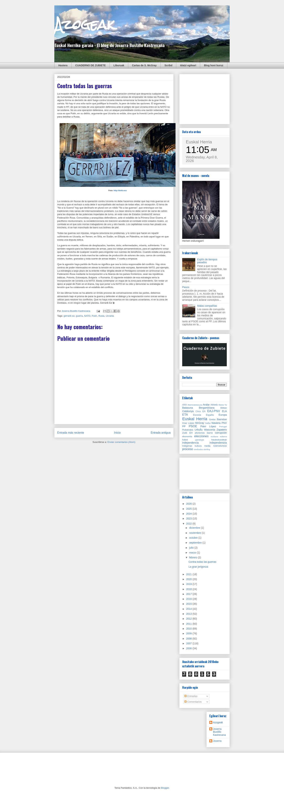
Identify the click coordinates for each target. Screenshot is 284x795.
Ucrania (110, 315)
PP (184, 426)
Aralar (206, 404)
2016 (189, 598)
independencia (190, 442)
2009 (189, 633)
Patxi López (208, 426)
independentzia (218, 442)
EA (204, 411)
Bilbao (223, 408)
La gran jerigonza (198, 566)
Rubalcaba (187, 430)
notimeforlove (220, 446)
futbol (185, 440)
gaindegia (199, 440)
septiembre (195, 542)
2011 (189, 623)
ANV (184, 405)
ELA (224, 411)
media (207, 446)
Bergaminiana (206, 407)
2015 (189, 603)
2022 (189, 523)
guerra (79, 315)
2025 (189, 508)
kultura (198, 446)
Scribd (168, 65)
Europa (223, 414)
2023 (189, 518)
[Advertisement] (209, 98)
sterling (206, 449)
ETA (185, 414)
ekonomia (187, 436)
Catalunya (188, 411)
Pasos (185, 287)
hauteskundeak (219, 440)
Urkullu (198, 429)
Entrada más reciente (70, 432)
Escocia (197, 415)
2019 (189, 584)
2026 (189, 503)
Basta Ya (223, 405)
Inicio (117, 432)
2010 (189, 628)
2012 (189, 618)
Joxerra (217, 740)
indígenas (187, 446)
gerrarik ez (69, 315)
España (210, 415)
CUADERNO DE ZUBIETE (90, 65)
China (198, 411)
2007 (189, 643)
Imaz (184, 423)
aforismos (200, 433)
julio (191, 547)
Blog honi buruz (213, 65)
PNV (224, 422)
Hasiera (63, 65)
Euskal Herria (199, 141)
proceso (187, 449)
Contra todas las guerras (202, 561)
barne (210, 433)
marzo (193, 552)
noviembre (195, 532)
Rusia (101, 315)
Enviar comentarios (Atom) (121, 442)
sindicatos (198, 449)
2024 (189, 513)
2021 (189, 574)
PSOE (193, 426)
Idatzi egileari (188, 65)
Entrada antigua (161, 432)
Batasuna (187, 407)
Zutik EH (187, 433)
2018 (189, 589)
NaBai (208, 423)
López (191, 423)
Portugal (223, 426)
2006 (189, 648)
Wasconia (209, 429)
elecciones (201, 436)
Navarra (216, 422)
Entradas (190, 696)
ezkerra (223, 436)
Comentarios (193, 701)
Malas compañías (207, 305)
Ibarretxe (222, 419)
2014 (189, 608)
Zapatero (222, 429)
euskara (214, 436)
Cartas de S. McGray (144, 65)
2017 (189, 594)
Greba (212, 419)
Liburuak (119, 65)
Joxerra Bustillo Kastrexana (219, 732)
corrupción (221, 432)
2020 (189, 579)
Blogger (165, 787)
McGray (199, 422)
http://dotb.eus (120, 191)
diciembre (195, 527)
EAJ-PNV (213, 411)
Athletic (214, 405)
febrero (193, 557)
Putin (94, 315)
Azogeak (84, 24)
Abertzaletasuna (195, 405)
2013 (189, 613)
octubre (193, 537)
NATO (87, 315)
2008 (189, 638)
